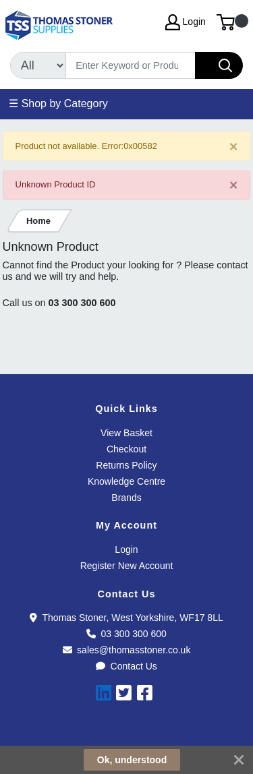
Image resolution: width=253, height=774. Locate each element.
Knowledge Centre (126, 481)
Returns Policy (126, 465)
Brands (126, 497)
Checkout (126, 449)
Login (126, 549)
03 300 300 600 (82, 302)
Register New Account (126, 565)
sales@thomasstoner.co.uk (127, 650)
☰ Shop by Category (58, 103)
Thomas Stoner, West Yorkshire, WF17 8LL (126, 617)
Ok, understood (132, 759)
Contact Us (126, 666)
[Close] (233, 146)
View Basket (126, 432)
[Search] (130, 65)
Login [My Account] (185, 22)
